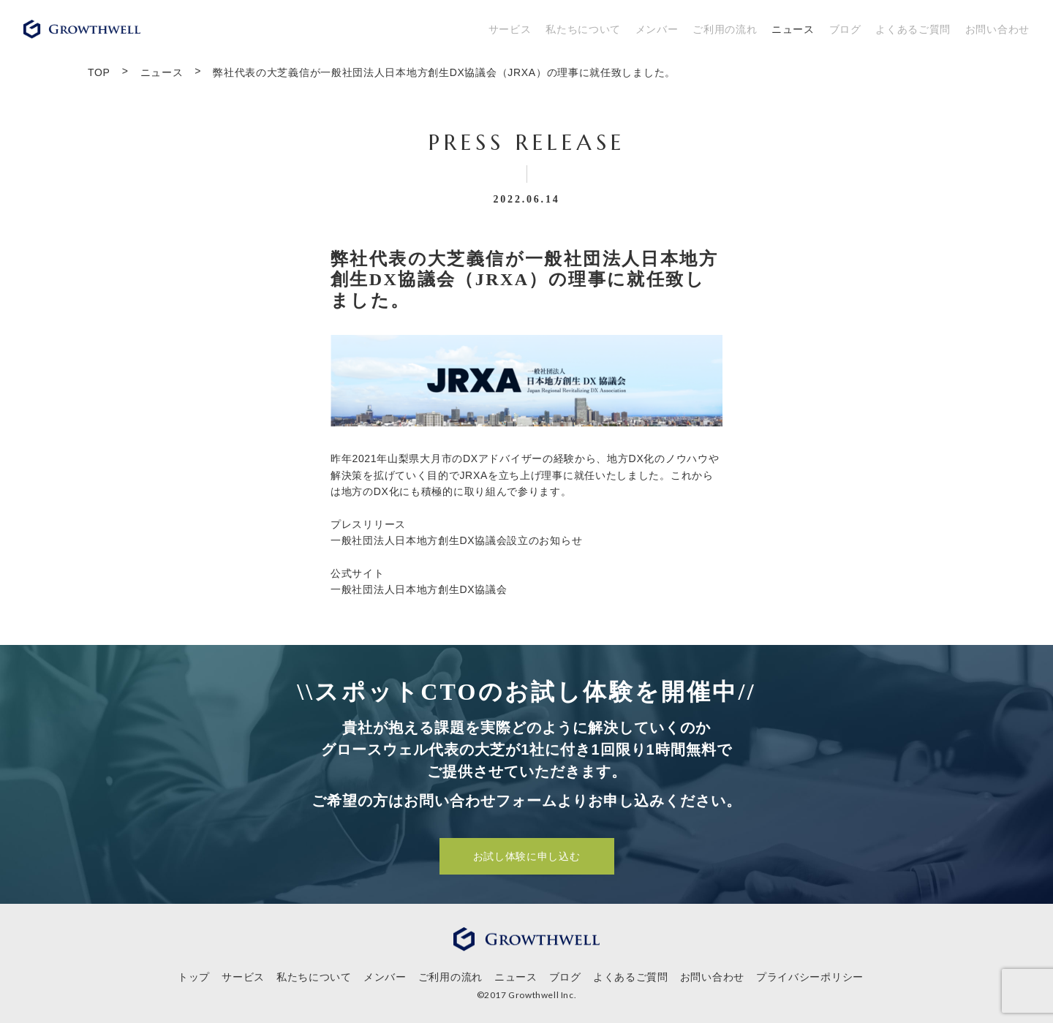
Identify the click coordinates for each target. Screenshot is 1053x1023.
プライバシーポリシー (810, 977)
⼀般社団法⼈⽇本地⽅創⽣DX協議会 (419, 589)
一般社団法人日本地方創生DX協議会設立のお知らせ (456, 540)
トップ (194, 977)
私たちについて (583, 29)
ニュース (793, 29)
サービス (510, 29)
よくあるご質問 (913, 29)
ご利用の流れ (724, 29)
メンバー (657, 29)
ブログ (845, 29)
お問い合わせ (997, 29)
